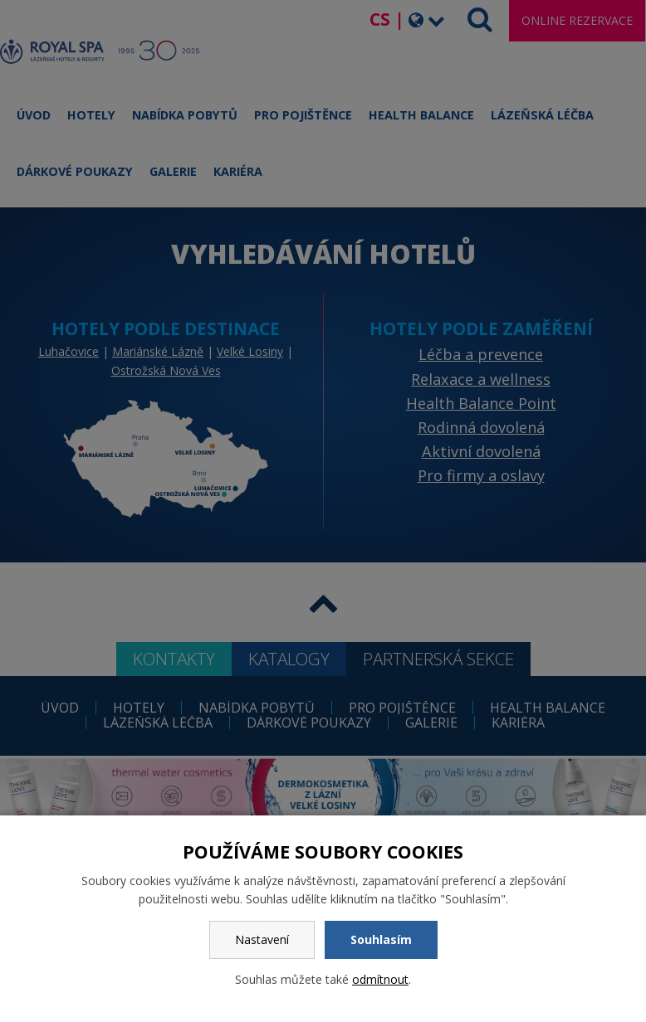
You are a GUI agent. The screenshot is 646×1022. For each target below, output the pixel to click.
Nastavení (262, 939)
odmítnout (380, 979)
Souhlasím (381, 939)
